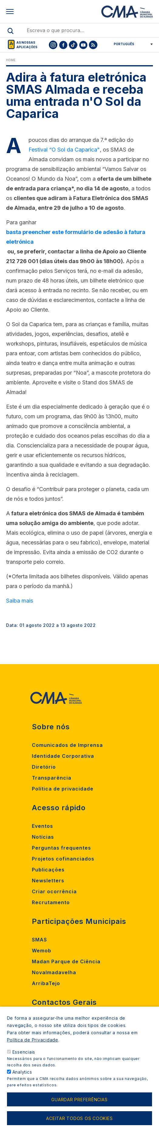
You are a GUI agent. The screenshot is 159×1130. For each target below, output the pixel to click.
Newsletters (48, 881)
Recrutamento (51, 902)
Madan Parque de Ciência (66, 961)
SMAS (39, 940)
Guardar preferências (79, 1106)
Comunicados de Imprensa (67, 745)
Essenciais (24, 1058)
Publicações (48, 870)
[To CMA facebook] (63, 45)
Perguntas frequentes (61, 848)
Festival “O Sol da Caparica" (64, 149)
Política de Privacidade (32, 1046)
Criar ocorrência (54, 891)
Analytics (22, 1079)
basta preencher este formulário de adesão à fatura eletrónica (75, 237)
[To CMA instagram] (53, 45)
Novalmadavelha (54, 972)
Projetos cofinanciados (63, 859)
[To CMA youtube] (83, 45)
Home (10, 60)
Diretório (44, 767)
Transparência (51, 778)
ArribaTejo (46, 983)
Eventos (42, 826)
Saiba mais (19, 600)
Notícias (43, 837)
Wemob (41, 951)
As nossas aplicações (26, 45)
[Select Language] (131, 44)
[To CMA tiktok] (73, 45)
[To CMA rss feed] (93, 45)
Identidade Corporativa (63, 756)
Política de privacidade (62, 789)
